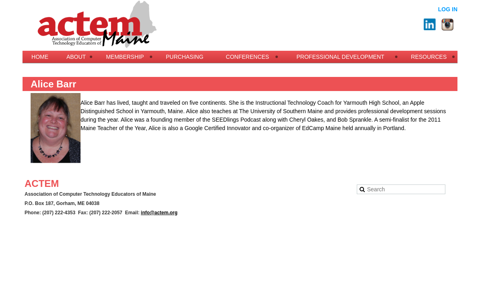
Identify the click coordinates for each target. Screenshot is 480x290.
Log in (447, 9)
